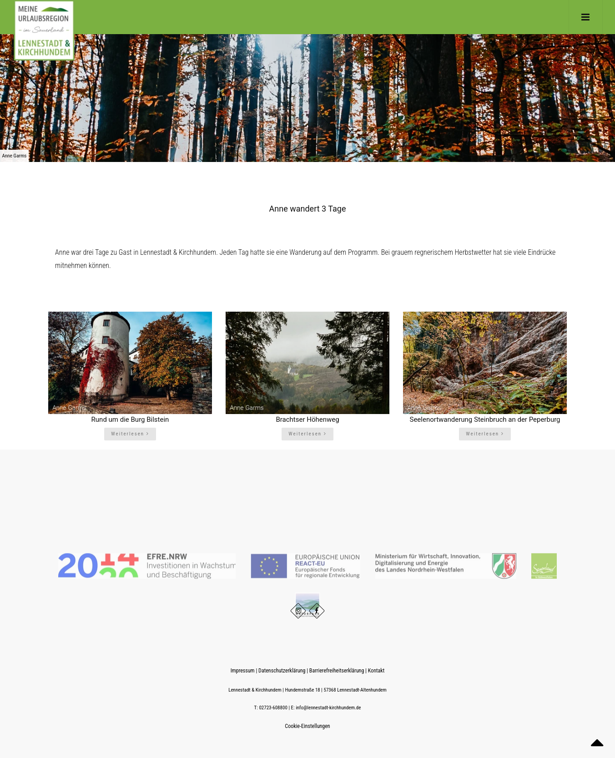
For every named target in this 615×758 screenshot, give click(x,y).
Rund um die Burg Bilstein (130, 419)
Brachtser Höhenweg (307, 419)
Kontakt (376, 670)
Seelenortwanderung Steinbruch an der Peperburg (484, 419)
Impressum (243, 670)
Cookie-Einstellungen (307, 726)
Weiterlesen (130, 434)
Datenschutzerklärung (281, 670)
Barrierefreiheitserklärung (336, 670)
